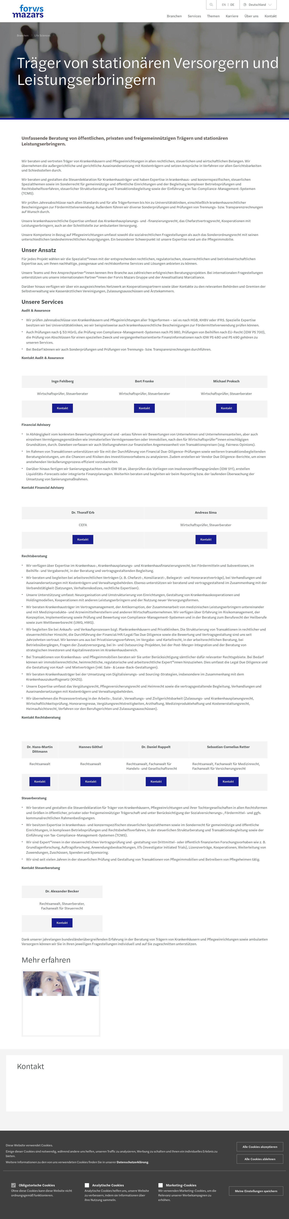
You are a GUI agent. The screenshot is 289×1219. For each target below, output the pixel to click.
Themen (213, 15)
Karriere (232, 15)
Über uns (251, 15)
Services (194, 15)
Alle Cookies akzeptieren (260, 1146)
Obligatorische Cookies (37, 1185)
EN (224, 4)
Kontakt (271, 15)
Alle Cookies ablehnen (260, 1159)
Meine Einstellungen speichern (256, 1191)
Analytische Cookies (108, 1185)
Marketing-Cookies (181, 1185)
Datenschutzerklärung (132, 1162)
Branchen (174, 15)
